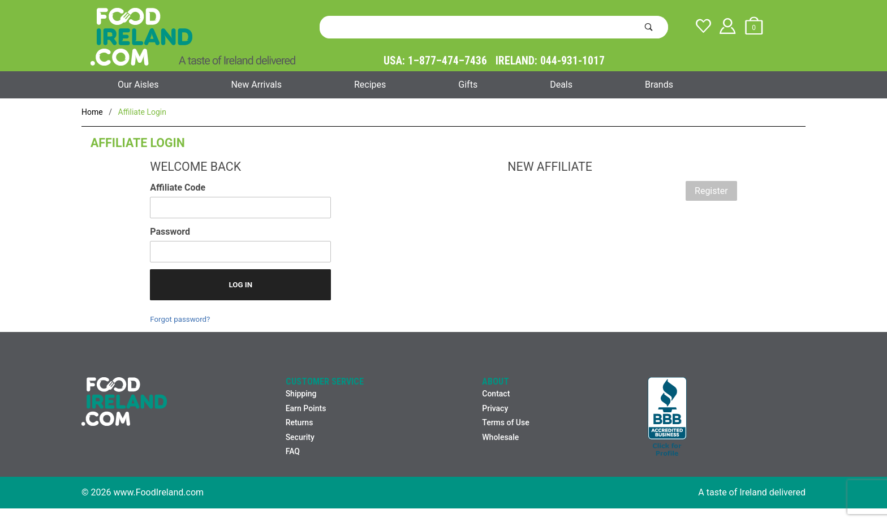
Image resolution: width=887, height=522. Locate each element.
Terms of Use (505, 422)
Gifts (467, 84)
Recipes (370, 84)
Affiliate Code (177, 187)
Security (300, 437)
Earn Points (306, 408)
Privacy (495, 408)
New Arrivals (256, 84)
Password (170, 231)
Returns (299, 422)
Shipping (301, 393)
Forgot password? (180, 319)
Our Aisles (138, 84)
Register (711, 190)
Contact (496, 393)
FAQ (293, 451)
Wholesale (500, 437)
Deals (561, 84)
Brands (659, 84)
